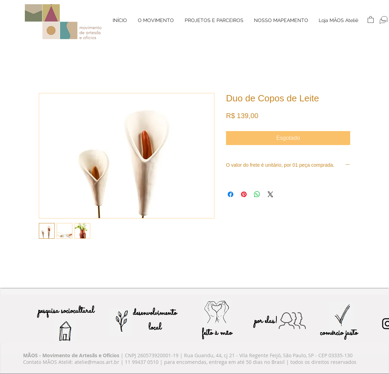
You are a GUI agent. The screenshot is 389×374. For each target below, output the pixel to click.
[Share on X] (270, 194)
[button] (155, 20)
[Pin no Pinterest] (244, 194)
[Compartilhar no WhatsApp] (257, 194)
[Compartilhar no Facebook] (230, 194)
